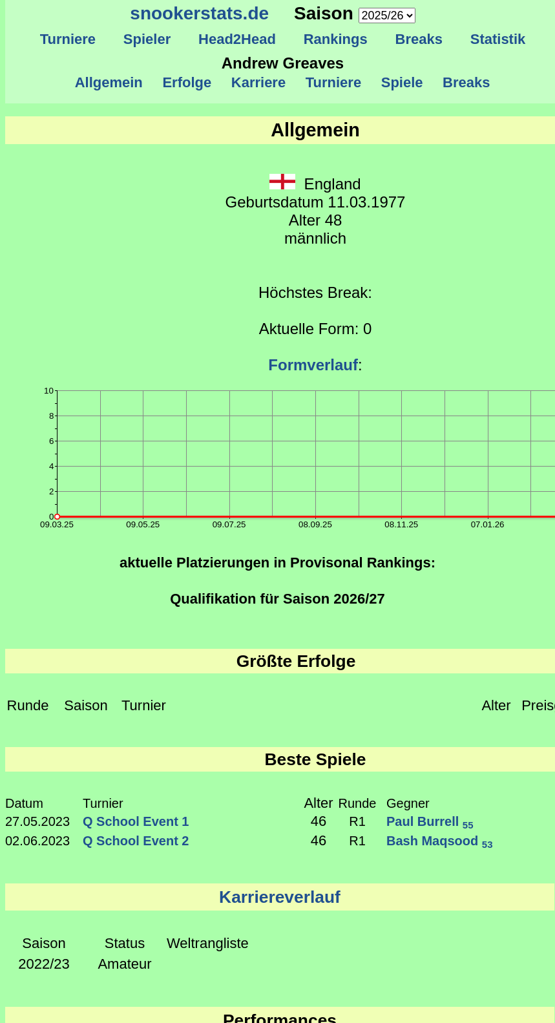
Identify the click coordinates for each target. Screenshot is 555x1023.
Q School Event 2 (136, 841)
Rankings (335, 39)
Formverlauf (313, 365)
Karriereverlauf (279, 897)
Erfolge (186, 82)
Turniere (67, 39)
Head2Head (237, 39)
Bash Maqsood (439, 841)
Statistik (497, 39)
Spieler (147, 39)
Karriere (259, 82)
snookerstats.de (199, 13)
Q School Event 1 (136, 821)
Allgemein (109, 82)
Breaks (418, 39)
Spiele (401, 82)
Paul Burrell (430, 821)
